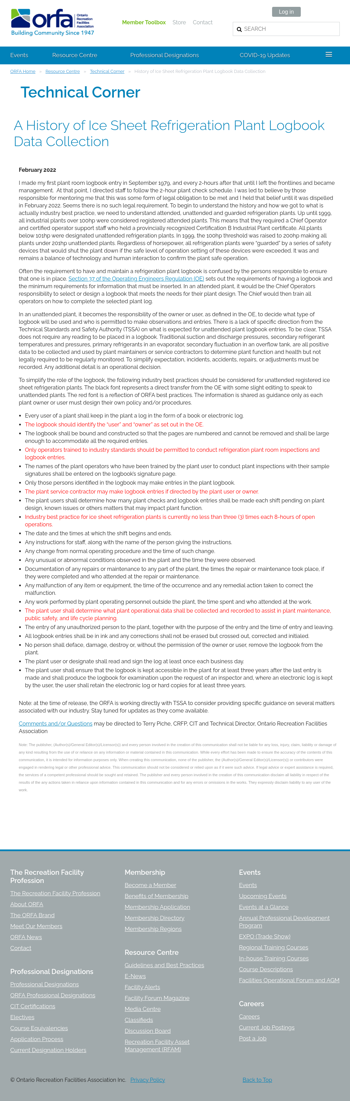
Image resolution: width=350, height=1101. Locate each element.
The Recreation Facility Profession (55, 893)
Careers (249, 1016)
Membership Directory (155, 917)
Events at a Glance (263, 907)
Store (179, 22)
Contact (203, 22)
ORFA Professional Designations (52, 995)
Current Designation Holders (48, 1050)
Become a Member (150, 885)
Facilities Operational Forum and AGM (289, 980)
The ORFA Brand (32, 915)
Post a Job (253, 1038)
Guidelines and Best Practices (164, 965)
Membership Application (157, 907)
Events (248, 885)
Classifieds (139, 1019)
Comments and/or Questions (56, 723)
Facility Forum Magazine (157, 998)
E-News (135, 976)
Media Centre (143, 1009)
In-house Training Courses (274, 958)
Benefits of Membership (157, 896)
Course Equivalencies (39, 1028)
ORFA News (26, 937)
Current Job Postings (267, 1027)
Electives (22, 1017)
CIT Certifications (32, 1006)
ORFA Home (23, 71)
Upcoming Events (262, 896)
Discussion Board (148, 1030)
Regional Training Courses (273, 947)
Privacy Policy (147, 1080)
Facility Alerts (142, 987)
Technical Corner (107, 71)
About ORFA (26, 904)
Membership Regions (153, 928)
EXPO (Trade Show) (264, 936)
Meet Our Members (36, 926)
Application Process (36, 1039)
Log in (286, 12)
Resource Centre (62, 71)
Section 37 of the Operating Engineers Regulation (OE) (136, 279)
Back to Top (257, 1080)
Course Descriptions (266, 969)
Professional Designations (44, 984)
